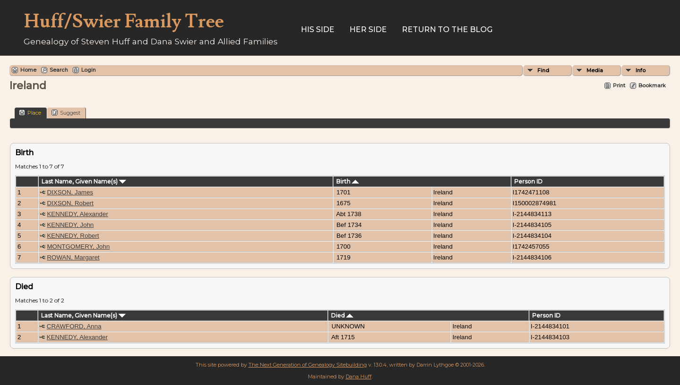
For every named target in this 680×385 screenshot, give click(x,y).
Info (641, 70)
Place (30, 112)
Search (59, 70)
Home (28, 70)
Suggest (65, 112)
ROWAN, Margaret (73, 257)
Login (88, 70)
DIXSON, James (70, 192)
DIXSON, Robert (70, 203)
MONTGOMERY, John (78, 246)
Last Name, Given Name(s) (84, 181)
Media (594, 70)
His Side (317, 29)
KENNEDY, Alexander (77, 214)
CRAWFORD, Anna (74, 326)
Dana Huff (359, 376)
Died (342, 315)
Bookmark (652, 85)
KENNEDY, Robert (73, 235)
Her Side (368, 29)
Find (543, 70)
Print (619, 85)
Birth (347, 181)
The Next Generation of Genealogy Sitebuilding (307, 364)
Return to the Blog (447, 29)
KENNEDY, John (70, 224)
